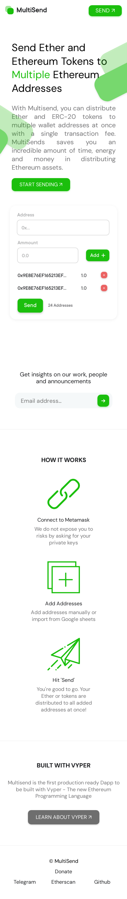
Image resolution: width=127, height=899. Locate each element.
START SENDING (40, 184)
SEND (105, 10)
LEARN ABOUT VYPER (64, 817)
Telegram (25, 881)
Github (102, 881)
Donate (63, 871)
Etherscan (63, 881)
